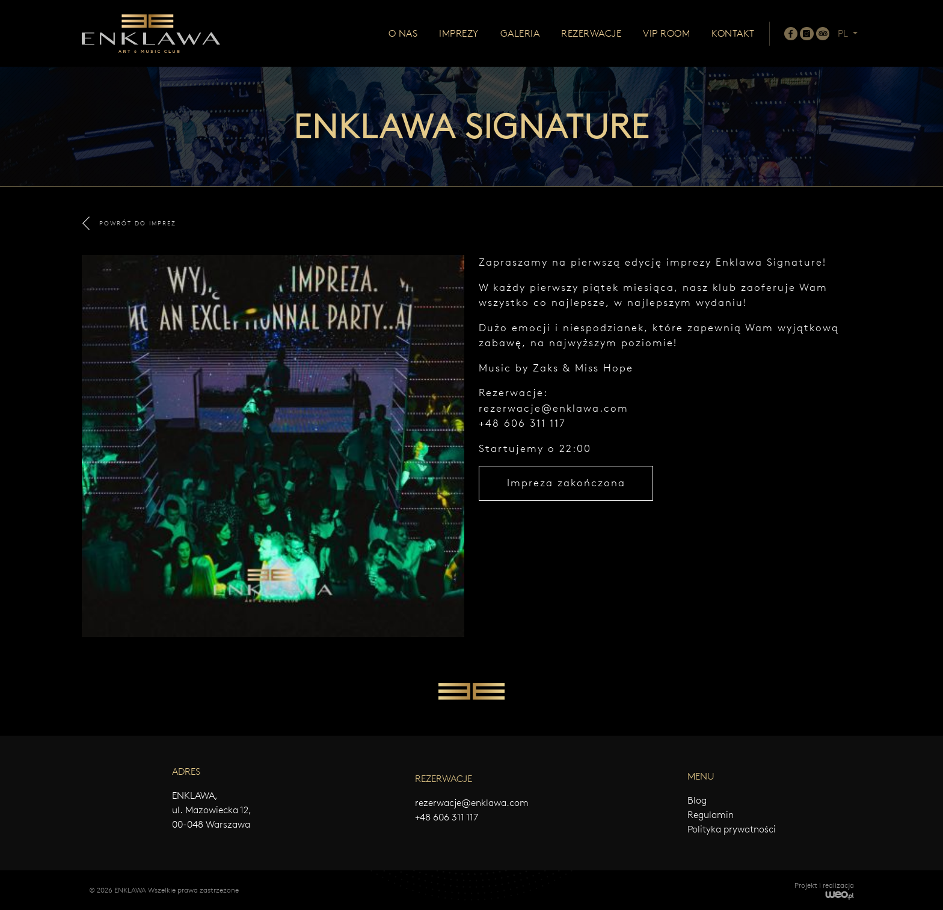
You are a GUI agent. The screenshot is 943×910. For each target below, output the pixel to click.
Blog (697, 800)
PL (844, 33)
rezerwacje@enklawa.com (553, 408)
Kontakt (733, 33)
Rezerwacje (591, 33)
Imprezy (459, 33)
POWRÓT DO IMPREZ (129, 223)
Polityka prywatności (731, 829)
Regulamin (710, 814)
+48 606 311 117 (446, 817)
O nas (403, 33)
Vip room (666, 33)
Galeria (520, 33)
